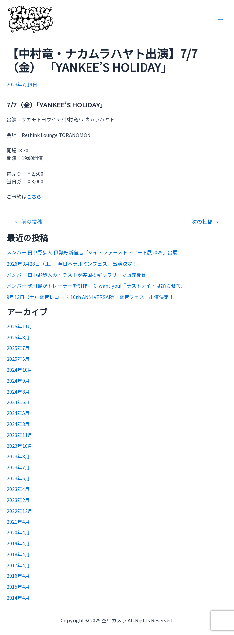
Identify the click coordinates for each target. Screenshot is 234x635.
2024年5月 (18, 412)
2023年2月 (18, 499)
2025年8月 (18, 337)
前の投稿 (28, 221)
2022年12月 (19, 510)
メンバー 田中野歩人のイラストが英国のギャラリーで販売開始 (76, 274)
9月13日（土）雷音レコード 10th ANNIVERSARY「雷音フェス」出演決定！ (90, 296)
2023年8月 (18, 456)
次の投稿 (205, 221)
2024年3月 (18, 423)
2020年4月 (18, 532)
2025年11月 (19, 326)
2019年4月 (18, 543)
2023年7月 (18, 467)
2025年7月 (18, 347)
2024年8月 (18, 391)
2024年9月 (18, 380)
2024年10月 (19, 369)
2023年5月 (18, 478)
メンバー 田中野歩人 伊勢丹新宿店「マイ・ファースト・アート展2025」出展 (92, 252)
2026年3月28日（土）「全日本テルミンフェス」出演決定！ (72, 263)
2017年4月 (18, 565)
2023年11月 (19, 434)
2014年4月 (18, 597)
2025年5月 (18, 358)
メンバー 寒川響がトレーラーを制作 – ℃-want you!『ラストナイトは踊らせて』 (96, 285)
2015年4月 (18, 586)
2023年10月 (19, 445)
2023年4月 (18, 489)
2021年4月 (18, 521)
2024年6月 (18, 402)
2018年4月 (18, 554)
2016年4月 (18, 575)
